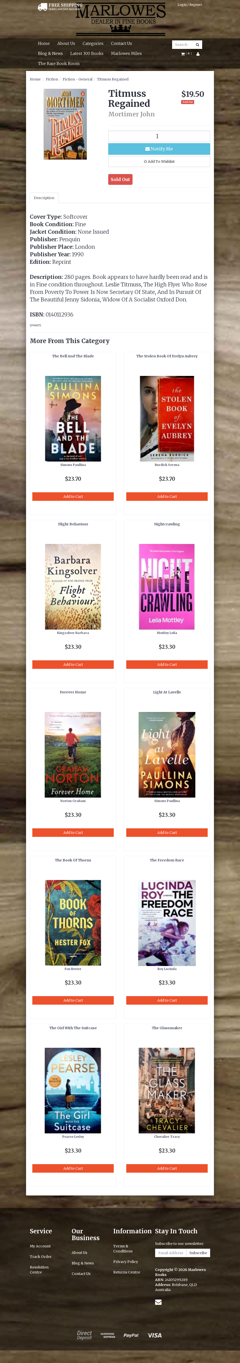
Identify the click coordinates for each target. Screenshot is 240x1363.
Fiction (52, 79)
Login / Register (190, 5)
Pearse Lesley (73, 1137)
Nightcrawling (167, 524)
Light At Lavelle (167, 692)
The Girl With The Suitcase (73, 1028)
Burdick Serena (167, 465)
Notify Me (159, 149)
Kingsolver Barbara (73, 633)
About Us (66, 43)
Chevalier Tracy (167, 1137)
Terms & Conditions (123, 1248)
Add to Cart (73, 496)
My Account (40, 1246)
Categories (93, 43)
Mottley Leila (167, 633)
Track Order (41, 1256)
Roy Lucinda (167, 969)
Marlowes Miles (126, 53)
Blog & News (50, 53)
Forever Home (73, 692)
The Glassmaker (167, 1028)
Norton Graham (73, 801)
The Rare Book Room (59, 63)
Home (44, 43)
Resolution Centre (39, 1269)
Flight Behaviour (73, 524)
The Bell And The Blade (73, 356)
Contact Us (121, 43)
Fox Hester (73, 969)
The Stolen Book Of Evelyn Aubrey (167, 356)
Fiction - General (77, 79)
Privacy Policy (125, 1261)
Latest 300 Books (86, 53)
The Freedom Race (167, 860)
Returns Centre (126, 1272)
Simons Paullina (73, 465)
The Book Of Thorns (73, 860)
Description (44, 198)
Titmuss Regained (113, 79)
